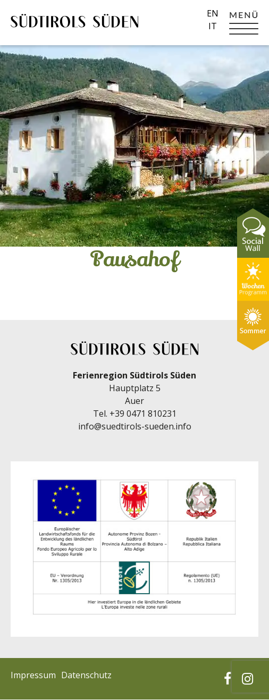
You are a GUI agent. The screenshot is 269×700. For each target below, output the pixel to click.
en (212, 13)
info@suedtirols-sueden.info (134, 426)
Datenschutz (86, 675)
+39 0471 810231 (143, 413)
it (212, 26)
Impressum (33, 675)
